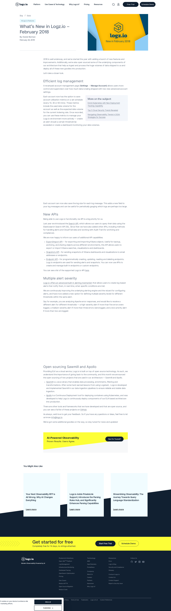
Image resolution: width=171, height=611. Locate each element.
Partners (89, 580)
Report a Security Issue (116, 583)
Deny (82, 607)
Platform (36, 4)
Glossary (111, 570)
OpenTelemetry (91, 564)
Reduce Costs (63, 589)
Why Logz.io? (74, 4)
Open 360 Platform (65, 561)
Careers (89, 577)
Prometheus (90, 567)
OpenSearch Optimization (67, 573)
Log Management (64, 564)
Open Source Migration (66, 586)
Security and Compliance (116, 567)
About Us (90, 574)
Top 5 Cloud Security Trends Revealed (103, 110)
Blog (21, 15)
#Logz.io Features (27, 21)
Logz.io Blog (112, 564)
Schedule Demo (128, 543)
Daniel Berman (29, 37)
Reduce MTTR (63, 583)
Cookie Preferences (106, 600)
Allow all (83, 595)
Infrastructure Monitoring (66, 567)
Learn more (31, 509)
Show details (6, 600)
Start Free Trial (105, 543)
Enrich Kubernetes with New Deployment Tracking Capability (104, 104)
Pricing (86, 4)
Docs (110, 561)
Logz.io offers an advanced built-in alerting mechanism (67, 283)
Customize (83, 601)
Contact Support (114, 580)
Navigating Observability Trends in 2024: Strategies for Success (104, 115)
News (29, 15)
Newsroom (90, 583)
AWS (88, 561)
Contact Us (112, 577)
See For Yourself (114, 439)
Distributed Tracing (64, 570)
